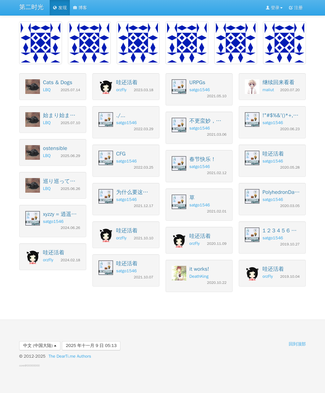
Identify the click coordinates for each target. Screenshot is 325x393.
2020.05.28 (290, 167)
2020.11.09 (217, 243)
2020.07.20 (290, 90)
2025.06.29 (70, 156)
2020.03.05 (290, 206)
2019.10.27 (290, 244)
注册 (296, 7)
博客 (80, 7)
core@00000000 (29, 365)
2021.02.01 (217, 211)
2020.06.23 (290, 129)
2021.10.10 (143, 238)
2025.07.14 (70, 90)
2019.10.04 (290, 276)
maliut (268, 89)
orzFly (48, 260)
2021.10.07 (143, 277)
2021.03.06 (217, 134)
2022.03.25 (143, 167)
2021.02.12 (217, 173)
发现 (60, 7)
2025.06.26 (70, 189)
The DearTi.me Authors (69, 356)
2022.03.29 (143, 129)
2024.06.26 (70, 228)
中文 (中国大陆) (39, 345)
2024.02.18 (70, 260)
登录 (274, 7)
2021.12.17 (143, 206)
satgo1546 (53, 221)
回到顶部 (297, 344)
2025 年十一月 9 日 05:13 (91, 345)
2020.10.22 (217, 282)
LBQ (47, 89)
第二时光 (31, 7)
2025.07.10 (70, 123)
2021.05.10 (217, 96)
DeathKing (199, 276)
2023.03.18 (143, 90)
